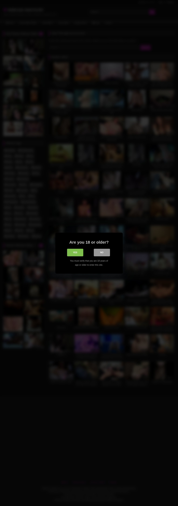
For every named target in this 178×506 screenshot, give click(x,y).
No (102, 252)
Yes (75, 252)
